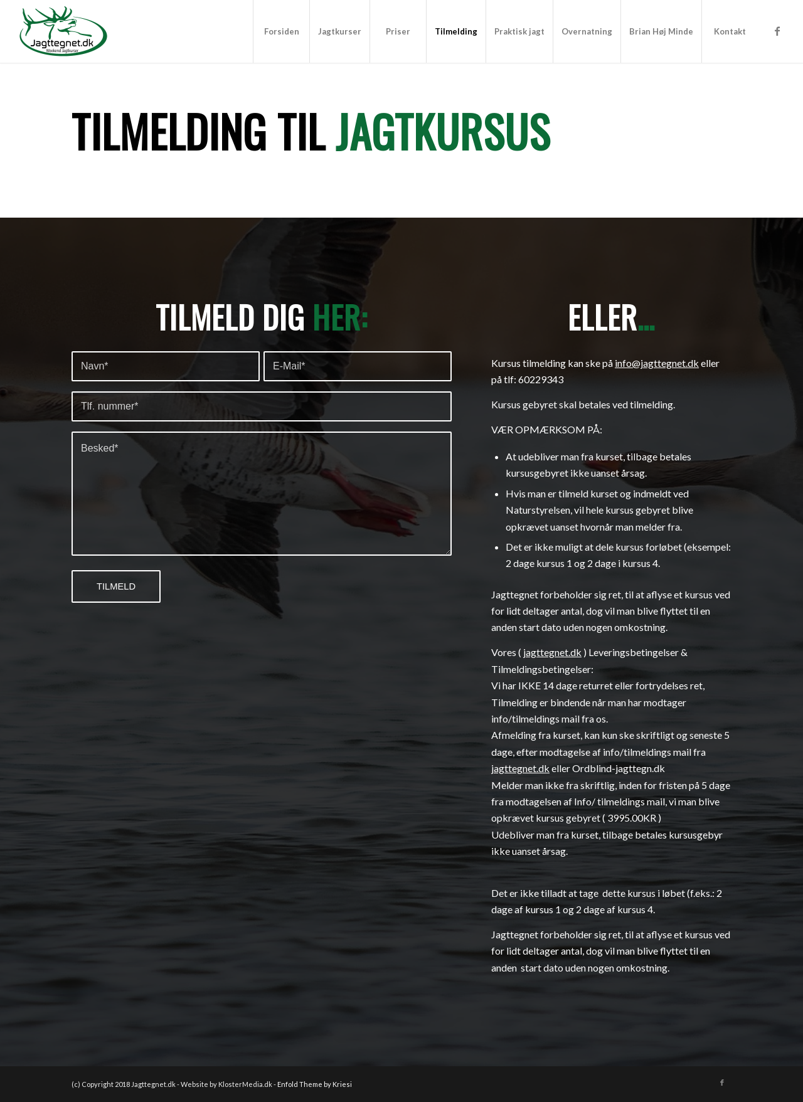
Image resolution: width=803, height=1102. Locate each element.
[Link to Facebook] (777, 30)
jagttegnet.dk (552, 652)
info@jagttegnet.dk (657, 363)
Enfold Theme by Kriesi (314, 1084)
